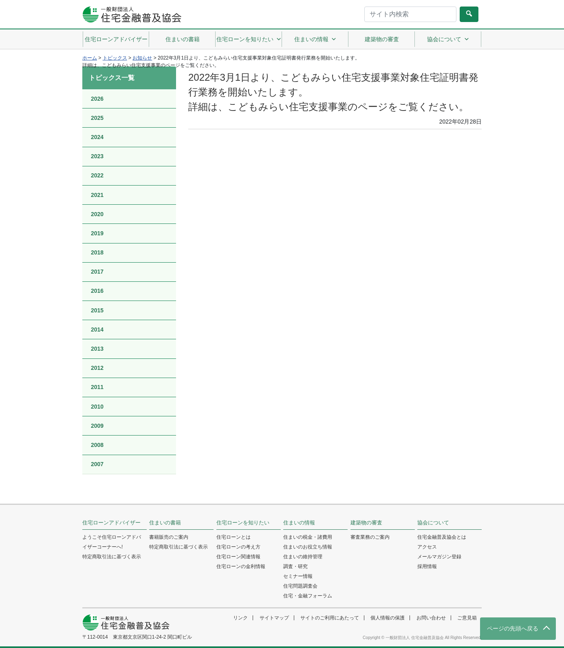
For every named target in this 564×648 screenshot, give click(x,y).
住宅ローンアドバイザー (116, 39)
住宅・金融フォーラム (307, 596)
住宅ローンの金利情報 (240, 566)
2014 (97, 329)
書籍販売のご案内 (168, 537)
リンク (240, 618)
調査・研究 (295, 566)
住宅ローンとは (233, 537)
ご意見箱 (467, 618)
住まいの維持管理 (302, 557)
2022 (97, 175)
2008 (97, 445)
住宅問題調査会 (300, 586)
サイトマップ (274, 618)
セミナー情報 (298, 576)
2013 (97, 348)
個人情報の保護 (387, 618)
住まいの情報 (315, 39)
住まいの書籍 (182, 39)
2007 (97, 464)
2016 (97, 291)
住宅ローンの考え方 (238, 547)
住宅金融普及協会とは (441, 537)
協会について (448, 39)
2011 (97, 387)
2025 (97, 118)
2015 (97, 310)
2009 (97, 425)
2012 (97, 368)
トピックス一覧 (111, 77)
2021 (97, 195)
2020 (97, 214)
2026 (97, 98)
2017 (97, 271)
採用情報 (427, 566)
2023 (97, 156)
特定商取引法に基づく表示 (111, 557)
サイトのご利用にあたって (329, 618)
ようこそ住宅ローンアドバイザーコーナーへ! (111, 542)
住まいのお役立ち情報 (307, 547)
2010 (97, 406)
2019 (97, 233)
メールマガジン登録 (439, 557)
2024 (97, 137)
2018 (97, 252)
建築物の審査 (382, 39)
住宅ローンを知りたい (249, 39)
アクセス (427, 547)
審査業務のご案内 (370, 537)
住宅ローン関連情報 (238, 557)
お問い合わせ (431, 618)
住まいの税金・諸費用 (307, 537)
